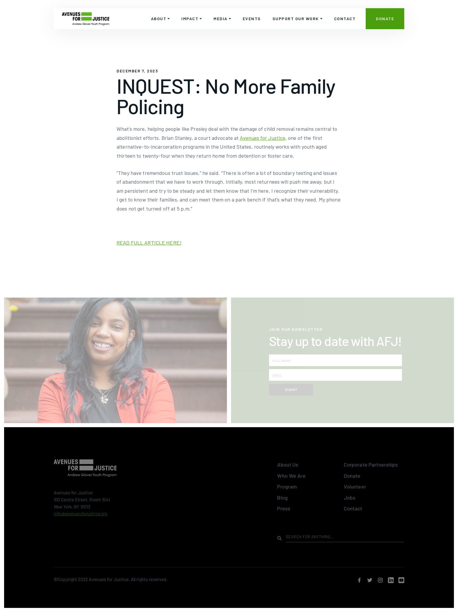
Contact (353, 508)
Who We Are (291, 475)
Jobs (350, 497)
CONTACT (345, 18)
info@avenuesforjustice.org (80, 513)
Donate (352, 475)
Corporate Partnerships (371, 464)
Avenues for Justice (262, 138)
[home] (85, 18)
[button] (160, 18)
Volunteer (355, 486)
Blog (282, 497)
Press (283, 508)
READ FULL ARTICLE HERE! (149, 242)
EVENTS (252, 18)
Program (287, 486)
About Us (287, 464)
